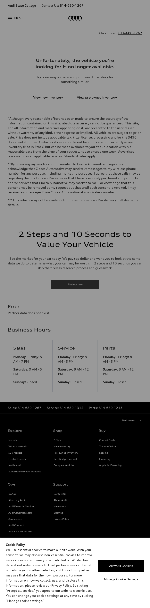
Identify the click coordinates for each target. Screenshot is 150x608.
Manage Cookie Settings (121, 579)
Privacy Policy (61, 585)
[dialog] (75, 572)
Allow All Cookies (121, 566)
